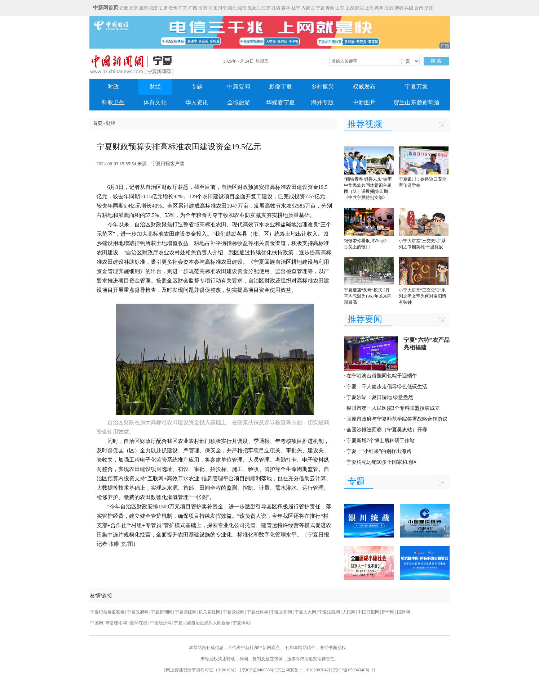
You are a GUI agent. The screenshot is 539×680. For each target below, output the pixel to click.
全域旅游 (238, 102)
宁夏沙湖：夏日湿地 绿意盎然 (380, 397)
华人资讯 (196, 102)
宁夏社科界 (257, 612)
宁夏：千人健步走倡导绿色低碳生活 (386, 386)
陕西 (359, 7)
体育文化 (155, 102)
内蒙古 (307, 7)
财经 (155, 86)
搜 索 (436, 61)
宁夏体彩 (241, 622)
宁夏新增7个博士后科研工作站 (380, 440)
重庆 (143, 7)
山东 (339, 7)
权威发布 (364, 86)
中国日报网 (368, 612)
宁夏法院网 (329, 612)
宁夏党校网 (233, 612)
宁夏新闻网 (161, 612)
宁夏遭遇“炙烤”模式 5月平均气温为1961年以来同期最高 (368, 296)
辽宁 (296, 7)
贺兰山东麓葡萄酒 (416, 102)
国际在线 (138, 622)
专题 (197, 86)
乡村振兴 (322, 86)
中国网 (96, 622)
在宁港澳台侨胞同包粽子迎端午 (381, 375)
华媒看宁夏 (280, 102)
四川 (379, 7)
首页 (97, 123)
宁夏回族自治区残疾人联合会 (202, 622)
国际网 (403, 612)
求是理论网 (116, 622)
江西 (276, 7)
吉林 (286, 7)
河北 (212, 7)
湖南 (242, 7)
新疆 (399, 7)
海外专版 (322, 102)
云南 (419, 7)
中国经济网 (161, 622)
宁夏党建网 (185, 612)
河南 (222, 7)
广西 (193, 7)
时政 (113, 86)
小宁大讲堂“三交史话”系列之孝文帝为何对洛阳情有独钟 (422, 296)
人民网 (349, 612)
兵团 (409, 7)
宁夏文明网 (281, 612)
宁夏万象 (416, 86)
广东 (182, 7)
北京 (133, 7)
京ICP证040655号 (258, 669)
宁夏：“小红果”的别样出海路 (378, 451)
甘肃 (163, 7)
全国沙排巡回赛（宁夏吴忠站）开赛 (386, 429)
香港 (389, 7)
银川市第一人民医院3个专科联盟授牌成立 (393, 408)
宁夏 (320, 7)
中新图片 (364, 102)
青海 (330, 7)
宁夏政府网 (138, 612)
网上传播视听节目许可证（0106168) (200, 669)
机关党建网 (209, 612)
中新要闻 (238, 86)
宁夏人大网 (305, 612)
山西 (349, 7)
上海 (369, 7)
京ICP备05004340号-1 (353, 669)
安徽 (123, 7)
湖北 (232, 7)
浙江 (428, 7)
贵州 (173, 7)
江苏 (266, 7)
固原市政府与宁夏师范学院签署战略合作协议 (396, 419)
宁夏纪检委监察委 (107, 612)
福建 (153, 7)
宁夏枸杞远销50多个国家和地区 (381, 462)
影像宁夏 (280, 86)
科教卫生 (113, 102)
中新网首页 (105, 7)
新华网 (387, 612)
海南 (202, 7)
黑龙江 (254, 7)
